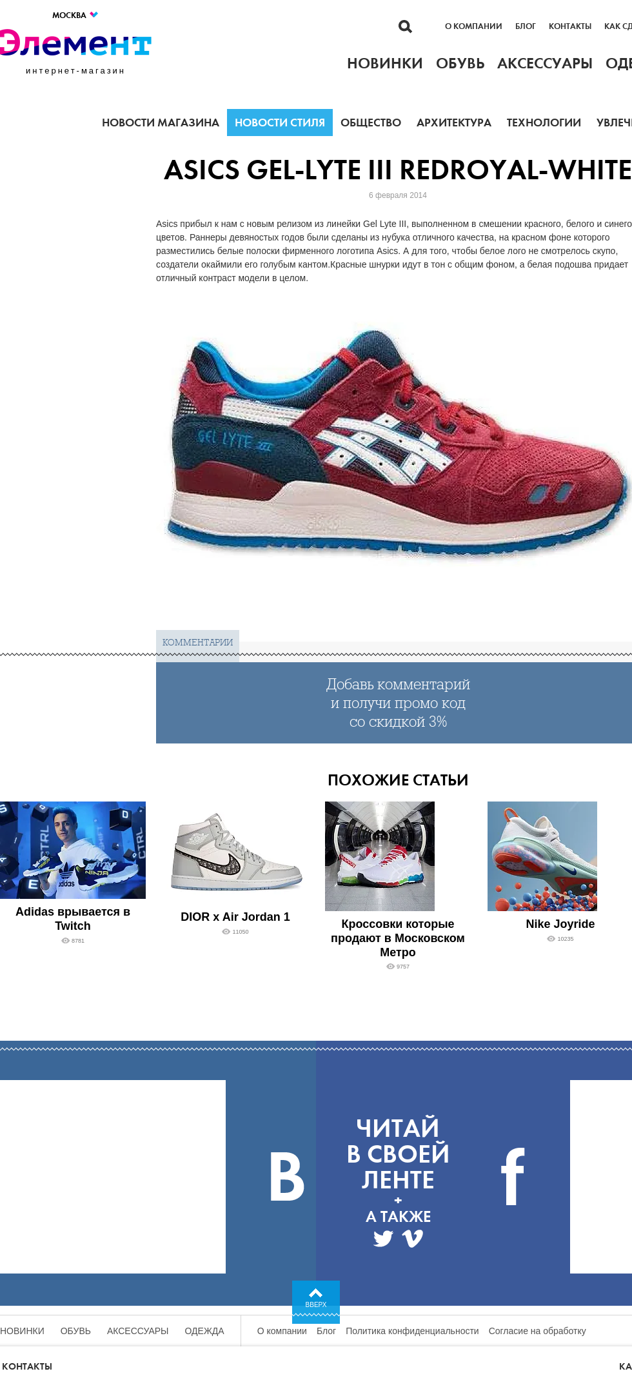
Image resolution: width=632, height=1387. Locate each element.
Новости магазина (160, 122)
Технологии (544, 122)
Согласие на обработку (537, 1330)
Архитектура (454, 122)
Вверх (316, 1304)
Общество (371, 122)
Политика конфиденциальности (412, 1330)
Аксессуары (138, 1330)
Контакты (570, 26)
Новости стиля (280, 122)
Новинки (22, 1330)
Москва (75, 15)
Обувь (76, 1330)
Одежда (204, 1330)
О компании (473, 26)
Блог (525, 26)
